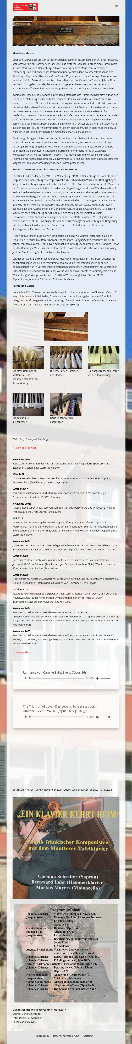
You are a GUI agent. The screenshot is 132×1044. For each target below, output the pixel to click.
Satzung (88, 1035)
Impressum (42, 1035)
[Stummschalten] (97, 678)
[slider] (57, 678)
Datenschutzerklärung (66, 1035)
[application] (66, 678)
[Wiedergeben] (25, 678)
